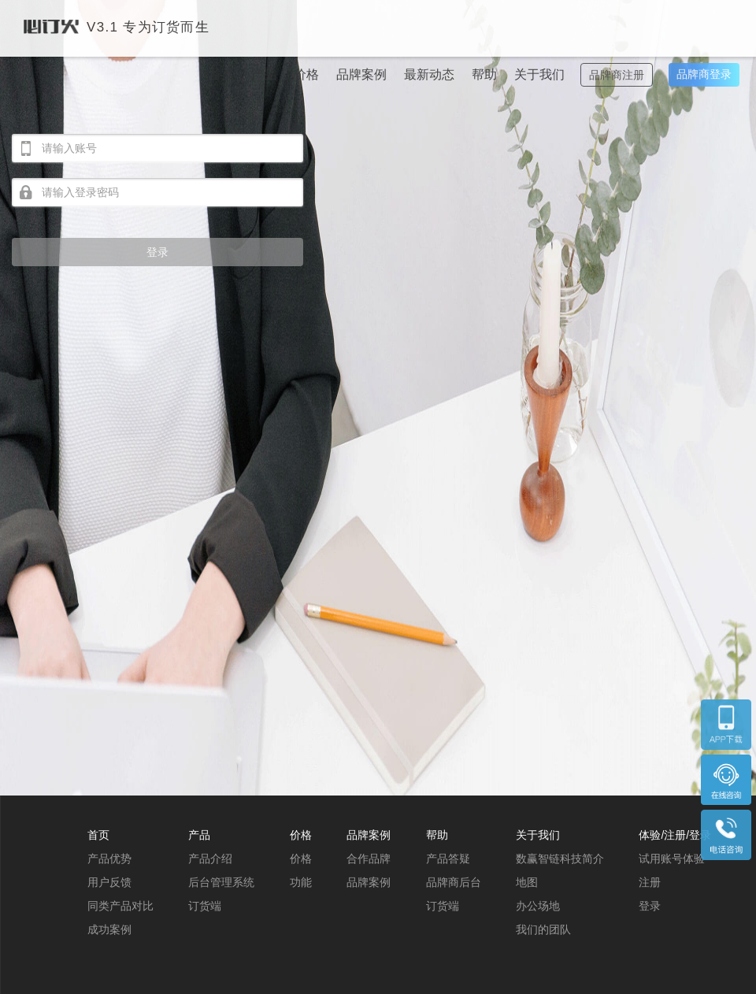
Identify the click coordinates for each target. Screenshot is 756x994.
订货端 (204, 905)
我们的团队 (543, 929)
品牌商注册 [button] (616, 75)
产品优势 (109, 858)
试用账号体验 (672, 858)
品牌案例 (361, 74)
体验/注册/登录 (675, 835)
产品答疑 (448, 858)
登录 (157, 252)
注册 (650, 882)
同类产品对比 (120, 905)
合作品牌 (368, 858)
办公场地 (538, 905)
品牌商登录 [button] (704, 74)
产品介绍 (210, 858)
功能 (301, 882)
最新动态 (429, 74)
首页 (221, 74)
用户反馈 (109, 882)
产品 (263, 74)
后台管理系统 (221, 882)
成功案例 (109, 929)
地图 (527, 882)
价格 (306, 74)
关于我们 (539, 74)
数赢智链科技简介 (560, 858)
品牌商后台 (453, 882)
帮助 (484, 74)
